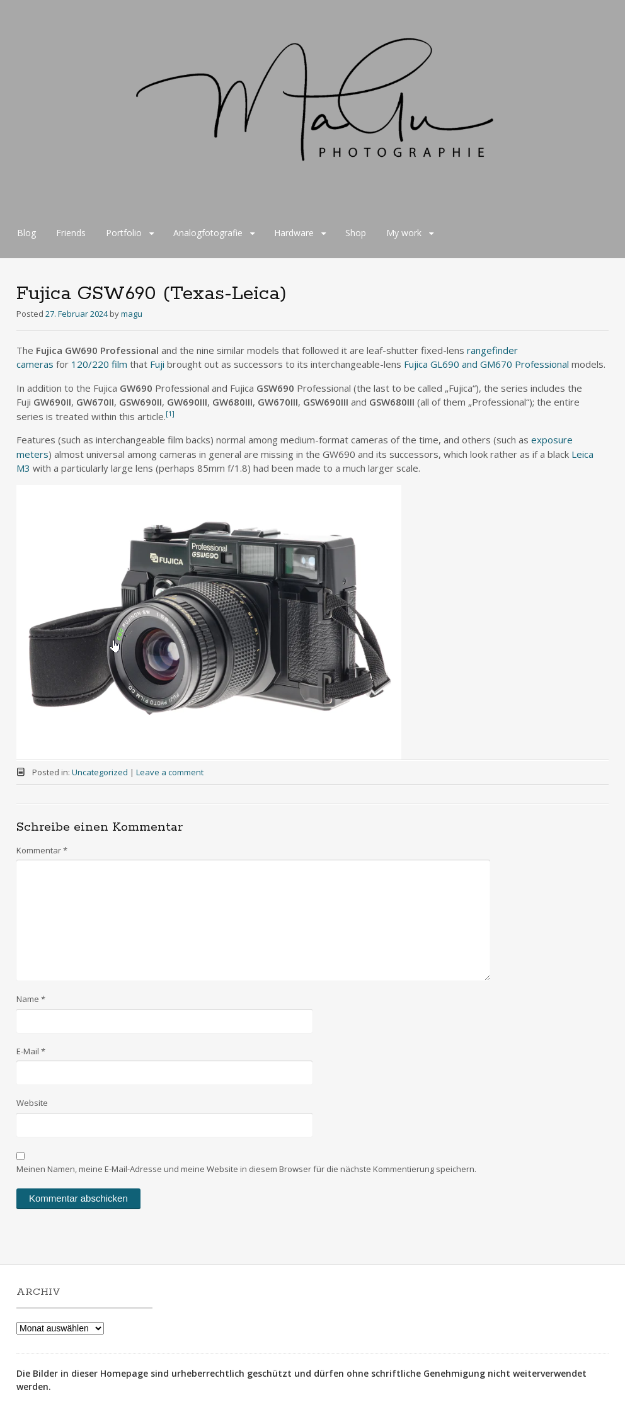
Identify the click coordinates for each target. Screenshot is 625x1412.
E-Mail (30, 1051)
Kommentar (41, 850)
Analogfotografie (208, 233)
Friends (71, 233)
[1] (170, 413)
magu (131, 313)
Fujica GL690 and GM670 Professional (486, 364)
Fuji (157, 364)
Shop (355, 233)
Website (32, 1102)
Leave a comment (170, 772)
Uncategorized (100, 772)
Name (30, 999)
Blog (26, 233)
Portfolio (124, 233)
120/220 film (99, 364)
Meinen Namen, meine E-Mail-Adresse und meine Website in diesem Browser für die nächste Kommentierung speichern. (246, 1169)
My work (403, 233)
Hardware (294, 233)
